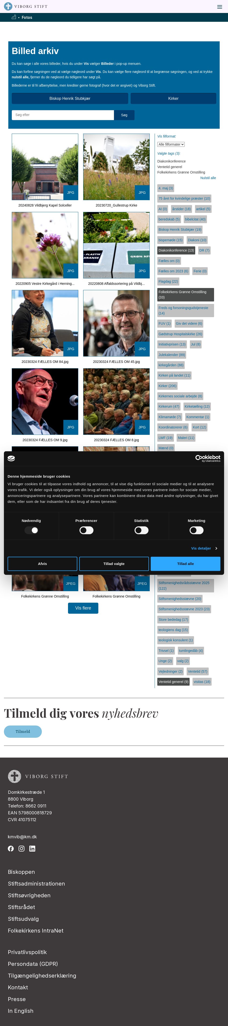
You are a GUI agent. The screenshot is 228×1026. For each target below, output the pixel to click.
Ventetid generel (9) (173, 682)
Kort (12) (199, 427)
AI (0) (163, 209)
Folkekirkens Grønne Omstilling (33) (182, 294)
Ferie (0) (200, 271)
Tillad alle (185, 564)
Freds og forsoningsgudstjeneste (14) (183, 310)
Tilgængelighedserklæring (42, 976)
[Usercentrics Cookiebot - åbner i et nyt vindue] (199, 458)
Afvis (42, 564)
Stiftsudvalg (23, 919)
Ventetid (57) (197, 671)
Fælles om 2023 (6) (173, 271)
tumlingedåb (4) (191, 651)
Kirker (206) (167, 386)
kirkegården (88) (171, 365)
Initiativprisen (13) (172, 344)
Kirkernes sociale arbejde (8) (180, 396)
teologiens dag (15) (173, 630)
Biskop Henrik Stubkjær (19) (180, 229)
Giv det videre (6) (189, 323)
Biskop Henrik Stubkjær (69, 98)
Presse (17, 999)
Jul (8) (196, 344)
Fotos (27, 17)
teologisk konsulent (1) (176, 640)
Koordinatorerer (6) (173, 427)
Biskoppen (21, 872)
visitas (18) (202, 682)
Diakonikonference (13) (176, 250)
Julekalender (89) (172, 355)
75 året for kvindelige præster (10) (184, 198)
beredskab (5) (169, 219)
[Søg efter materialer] (63, 115)
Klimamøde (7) (170, 417)
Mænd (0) (166, 448)
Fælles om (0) (169, 261)
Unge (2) (165, 661)
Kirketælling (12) (197, 406)
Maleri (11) (186, 438)
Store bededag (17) (173, 620)
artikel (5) (203, 209)
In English (21, 1011)
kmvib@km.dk (22, 836)
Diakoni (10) (197, 240)
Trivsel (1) (166, 651)
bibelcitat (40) (195, 219)
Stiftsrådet (21, 907)
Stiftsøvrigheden (29, 895)
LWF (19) (165, 438)
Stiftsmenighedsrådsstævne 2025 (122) (184, 585)
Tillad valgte (114, 564)
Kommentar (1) (197, 417)
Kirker (173, 98)
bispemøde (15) (170, 240)
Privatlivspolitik (27, 952)
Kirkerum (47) (169, 406)
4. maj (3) (166, 188)
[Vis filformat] (171, 144)
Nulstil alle (208, 178)
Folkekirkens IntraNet (35, 931)
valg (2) (183, 661)
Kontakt (18, 987)
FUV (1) (165, 323)
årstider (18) (181, 209)
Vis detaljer (201, 548)
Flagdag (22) (168, 281)
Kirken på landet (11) (174, 375)
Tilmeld (23, 731)
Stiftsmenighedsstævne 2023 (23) (184, 609)
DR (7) (204, 250)
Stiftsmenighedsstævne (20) (180, 599)
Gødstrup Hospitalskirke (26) (180, 334)
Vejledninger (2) (170, 671)
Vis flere (83, 608)
